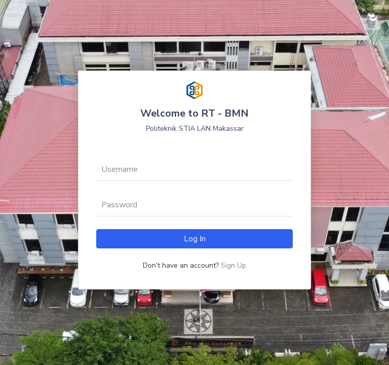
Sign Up (233, 265)
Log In (195, 238)
